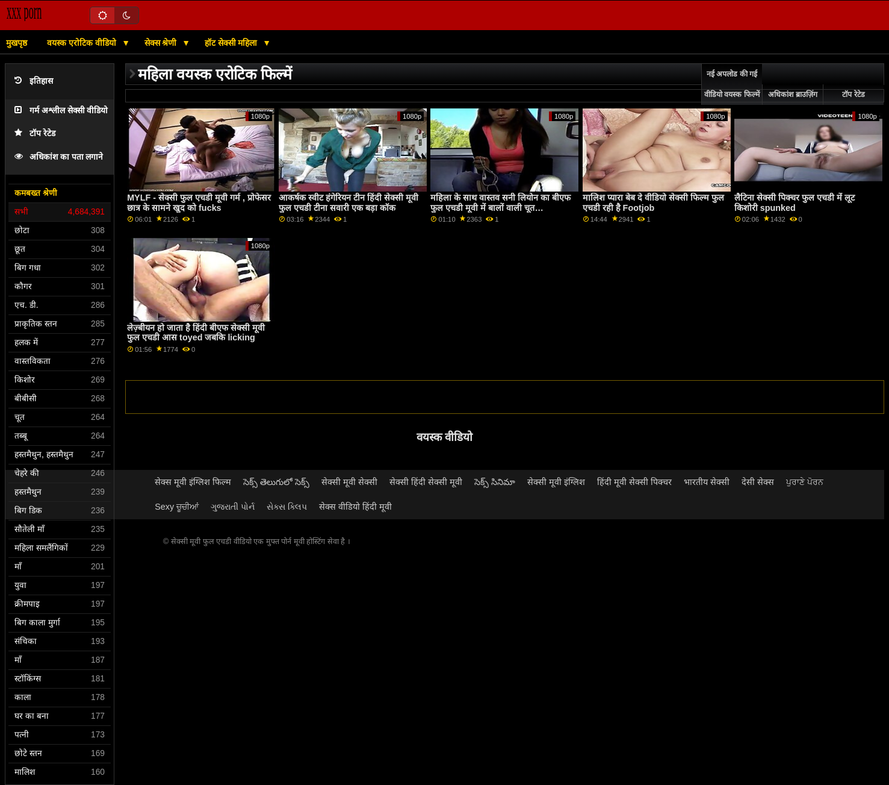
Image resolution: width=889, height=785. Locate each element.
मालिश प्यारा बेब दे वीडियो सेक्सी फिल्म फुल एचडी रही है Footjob (653, 203)
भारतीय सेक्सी (706, 482)
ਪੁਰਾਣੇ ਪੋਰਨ (804, 482)
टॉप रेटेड (34, 133)
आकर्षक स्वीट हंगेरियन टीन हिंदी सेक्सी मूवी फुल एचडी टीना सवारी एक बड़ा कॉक (348, 203)
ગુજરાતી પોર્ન (233, 506)
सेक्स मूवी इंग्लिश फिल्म (193, 482)
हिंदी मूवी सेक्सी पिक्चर (634, 482)
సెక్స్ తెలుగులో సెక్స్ (276, 482)
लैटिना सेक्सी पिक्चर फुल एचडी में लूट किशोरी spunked (794, 203)
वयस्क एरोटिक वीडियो (83, 43)
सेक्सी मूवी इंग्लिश (556, 482)
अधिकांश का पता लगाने (58, 156)
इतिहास (33, 81)
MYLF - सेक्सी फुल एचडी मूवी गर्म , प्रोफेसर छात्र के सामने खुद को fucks (199, 203)
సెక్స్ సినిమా (494, 482)
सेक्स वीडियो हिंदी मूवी (355, 506)
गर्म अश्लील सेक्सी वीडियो (61, 110)
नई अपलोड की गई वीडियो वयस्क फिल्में (732, 84)
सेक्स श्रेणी (161, 43)
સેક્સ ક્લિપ (287, 506)
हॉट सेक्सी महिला (232, 43)
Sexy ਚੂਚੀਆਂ (177, 506)
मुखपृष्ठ (16, 43)
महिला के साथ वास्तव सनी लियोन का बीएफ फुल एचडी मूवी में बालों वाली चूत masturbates (500, 207)
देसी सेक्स (758, 482)
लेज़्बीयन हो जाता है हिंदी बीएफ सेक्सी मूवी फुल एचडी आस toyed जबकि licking (196, 333)
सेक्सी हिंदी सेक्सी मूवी (425, 482)
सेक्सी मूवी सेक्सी (349, 482)
